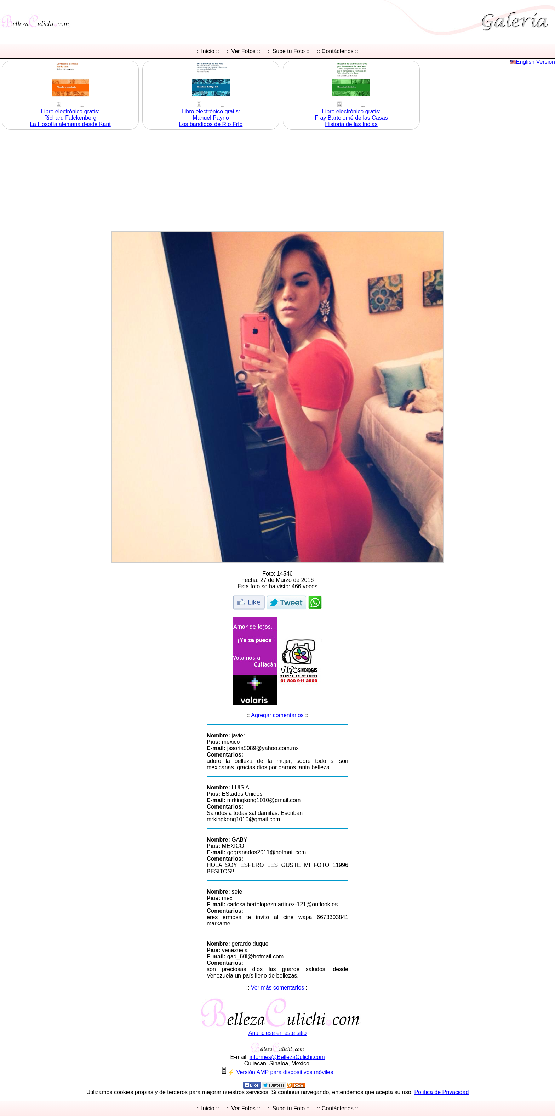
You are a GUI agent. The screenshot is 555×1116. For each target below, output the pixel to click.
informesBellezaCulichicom (287, 1057)
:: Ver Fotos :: (243, 51)
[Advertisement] (277, 181)
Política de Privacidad (441, 1092)
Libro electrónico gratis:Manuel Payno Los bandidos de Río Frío (211, 117)
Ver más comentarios (277, 988)
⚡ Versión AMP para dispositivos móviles (280, 1072)
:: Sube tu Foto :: (288, 51)
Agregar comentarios (277, 715)
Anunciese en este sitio (277, 1033)
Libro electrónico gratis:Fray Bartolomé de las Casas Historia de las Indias (351, 117)
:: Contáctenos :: (337, 51)
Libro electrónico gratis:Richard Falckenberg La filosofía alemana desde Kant (70, 117)
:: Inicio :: (207, 51)
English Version (535, 62)
